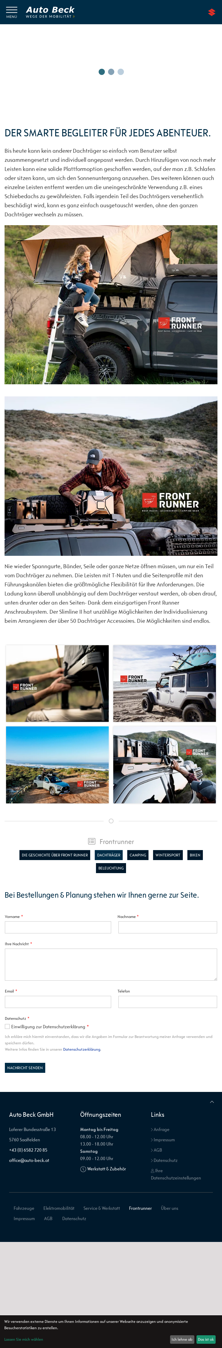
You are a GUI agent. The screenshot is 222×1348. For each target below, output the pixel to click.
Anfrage (160, 1129)
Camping (138, 855)
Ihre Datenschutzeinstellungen (176, 1174)
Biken (195, 855)
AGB (156, 1150)
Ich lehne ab (182, 1339)
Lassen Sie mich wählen (23, 1339)
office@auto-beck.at (29, 1160)
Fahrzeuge (24, 1208)
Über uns (169, 1208)
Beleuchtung (111, 868)
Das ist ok (206, 1339)
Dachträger (108, 855)
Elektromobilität (58, 1208)
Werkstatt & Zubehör (106, 1169)
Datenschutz (164, 1160)
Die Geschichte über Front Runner (55, 855)
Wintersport (167, 855)
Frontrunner (111, 841)
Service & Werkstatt (102, 1208)
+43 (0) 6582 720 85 (28, 1150)
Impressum (163, 1140)
